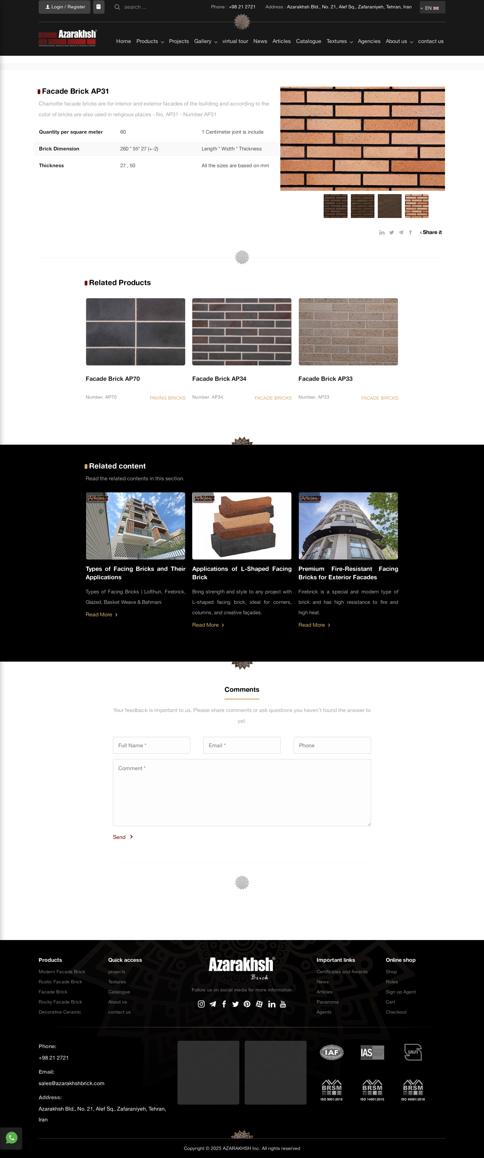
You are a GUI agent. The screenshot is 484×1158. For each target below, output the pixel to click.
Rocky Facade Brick (60, 1002)
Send (119, 837)
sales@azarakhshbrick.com (72, 1083)
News (260, 27)
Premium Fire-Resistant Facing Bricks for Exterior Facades (348, 573)
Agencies (369, 27)
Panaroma (328, 1002)
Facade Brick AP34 (219, 378)
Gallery (202, 27)
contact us (431, 27)
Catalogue (308, 27)
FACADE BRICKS (273, 398)
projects (116, 971)
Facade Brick (53, 991)
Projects (179, 27)
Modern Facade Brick (62, 971)
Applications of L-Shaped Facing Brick (242, 573)
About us (396, 27)
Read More (101, 614)
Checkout (396, 1012)
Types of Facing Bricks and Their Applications (136, 573)
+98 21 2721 (54, 1057)
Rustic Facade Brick (60, 981)
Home (123, 27)
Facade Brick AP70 (113, 378)
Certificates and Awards (342, 971)
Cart (390, 1002)
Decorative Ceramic (60, 1012)
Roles (392, 981)
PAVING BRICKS (168, 398)
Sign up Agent (401, 991)
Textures (337, 27)
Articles (282, 27)
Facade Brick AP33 (325, 378)
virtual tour (235, 27)
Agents (324, 1012)
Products (147, 27)
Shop (391, 971)
